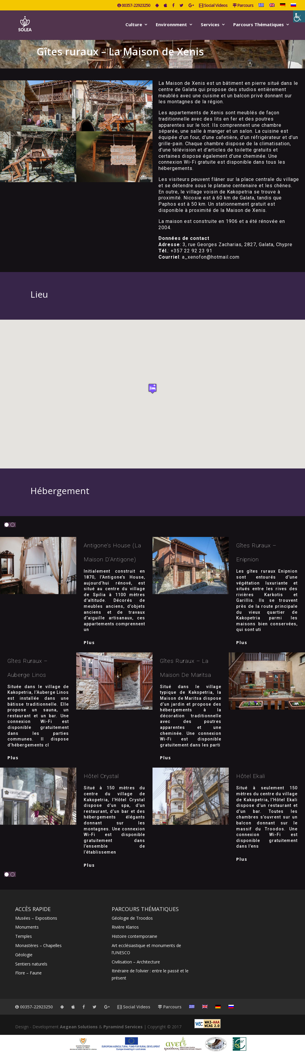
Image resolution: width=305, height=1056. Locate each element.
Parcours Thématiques (258, 24)
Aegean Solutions (79, 1027)
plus (89, 642)
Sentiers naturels (31, 964)
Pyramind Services (123, 1027)
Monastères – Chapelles (38, 945)
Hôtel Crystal (101, 776)
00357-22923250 (133, 5)
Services (210, 24)
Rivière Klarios (125, 927)
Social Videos (213, 5)
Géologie (23, 954)
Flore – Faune (28, 973)
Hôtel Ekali (250, 776)
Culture (133, 24)
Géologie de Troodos (132, 918)
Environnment (171, 24)
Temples (23, 936)
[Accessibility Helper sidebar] (299, 16)
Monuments (27, 927)
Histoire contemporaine (134, 936)
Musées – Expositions (36, 918)
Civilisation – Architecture (136, 962)
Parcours (243, 5)
